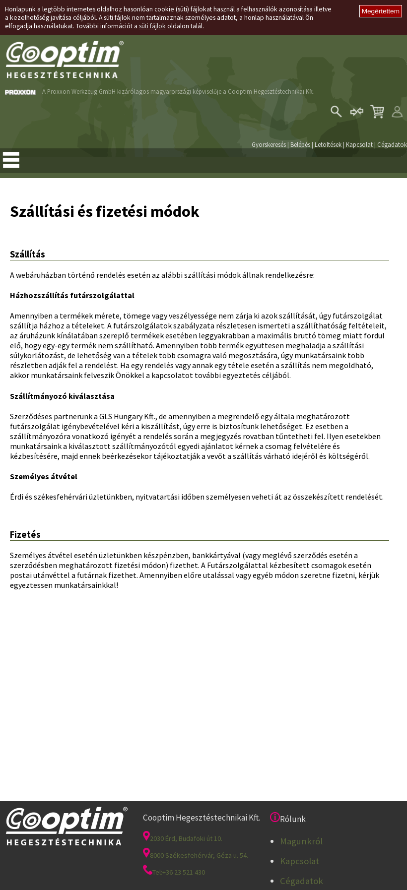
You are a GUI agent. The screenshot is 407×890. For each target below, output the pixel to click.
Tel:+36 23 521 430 (174, 872)
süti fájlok (152, 26)
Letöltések (328, 144)
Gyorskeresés (269, 144)
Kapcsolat (359, 144)
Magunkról (301, 841)
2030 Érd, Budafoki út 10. (182, 838)
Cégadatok (392, 144)
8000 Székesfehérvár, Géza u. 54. (195, 855)
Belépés (300, 144)
